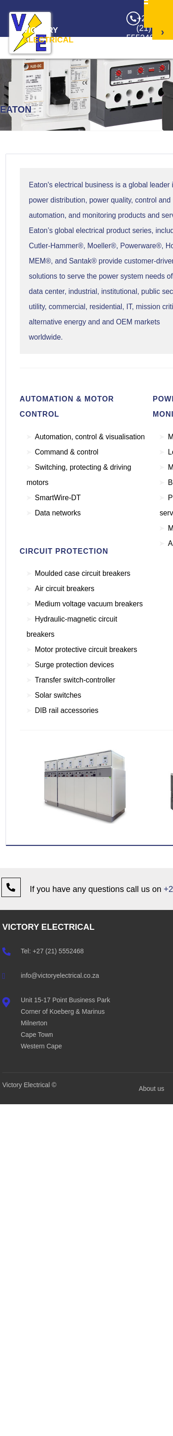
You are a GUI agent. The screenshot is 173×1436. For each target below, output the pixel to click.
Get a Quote (162, 80)
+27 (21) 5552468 (139, 26)
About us (151, 1088)
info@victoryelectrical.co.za (60, 975)
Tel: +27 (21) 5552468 (52, 951)
